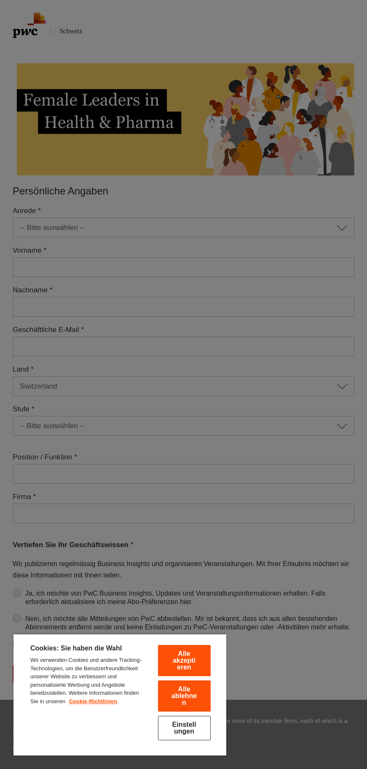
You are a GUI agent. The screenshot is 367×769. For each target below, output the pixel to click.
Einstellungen (184, 728)
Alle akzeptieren (184, 660)
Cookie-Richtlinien (93, 701)
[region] (119, 695)
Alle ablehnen (184, 695)
